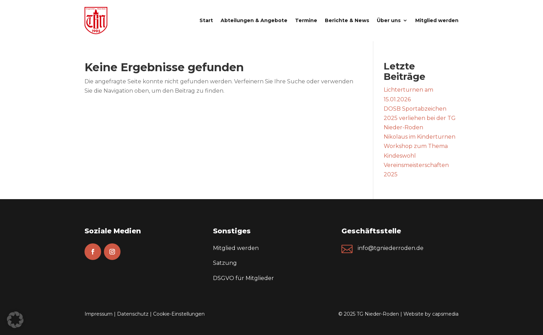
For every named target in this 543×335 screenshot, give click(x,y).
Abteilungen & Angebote (254, 20)
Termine (306, 20)
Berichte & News (347, 20)
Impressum (98, 314)
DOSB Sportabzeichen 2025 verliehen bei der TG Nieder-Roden (420, 118)
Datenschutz (133, 314)
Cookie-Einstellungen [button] (179, 314)
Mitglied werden (437, 20)
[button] (15, 320)
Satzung (225, 263)
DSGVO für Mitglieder (243, 278)
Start (206, 20)
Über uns (389, 20)
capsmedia (445, 314)
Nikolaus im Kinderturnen (419, 136)
